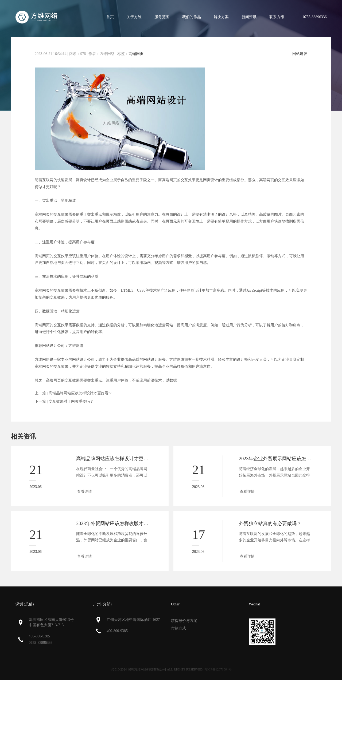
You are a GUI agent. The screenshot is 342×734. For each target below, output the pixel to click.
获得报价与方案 (184, 621)
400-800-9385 (39, 636)
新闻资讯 (249, 17)
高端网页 (136, 54)
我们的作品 (191, 17)
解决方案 (221, 17)
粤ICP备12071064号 (218, 669)
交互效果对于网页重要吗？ (71, 401)
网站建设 (299, 54)
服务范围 (161, 17)
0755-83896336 (41, 643)
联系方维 (276, 17)
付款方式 (178, 628)
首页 (110, 17)
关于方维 (134, 17)
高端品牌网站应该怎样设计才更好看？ (80, 393)
